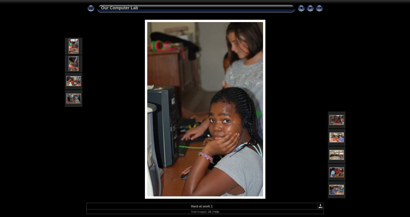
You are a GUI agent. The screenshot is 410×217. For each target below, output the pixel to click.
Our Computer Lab (119, 8)
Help (216, 211)
